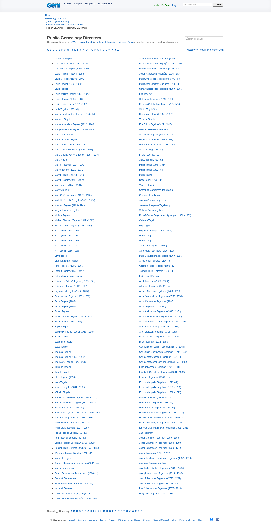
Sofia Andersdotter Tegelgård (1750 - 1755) (161, 89)
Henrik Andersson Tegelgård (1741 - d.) (159, 68)
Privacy (111, 520)
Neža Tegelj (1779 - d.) (150, 180)
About (72, 520)
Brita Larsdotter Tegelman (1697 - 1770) (159, 336)
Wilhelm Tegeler (63, 392)
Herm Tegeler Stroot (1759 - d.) (70, 438)
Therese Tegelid (147, 119)
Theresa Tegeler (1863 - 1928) (70, 357)
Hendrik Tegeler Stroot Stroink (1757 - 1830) (77, 448)
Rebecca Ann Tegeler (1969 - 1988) (72, 296)
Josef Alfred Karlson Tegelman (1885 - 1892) (161, 468)
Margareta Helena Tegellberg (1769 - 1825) (161, 256)
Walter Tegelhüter (148, 109)
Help (200, 520)
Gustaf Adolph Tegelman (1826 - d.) (157, 407)
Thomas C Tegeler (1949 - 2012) (71, 362)
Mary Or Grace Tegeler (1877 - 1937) (73, 195)
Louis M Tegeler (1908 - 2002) (70, 79)
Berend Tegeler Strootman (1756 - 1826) (75, 443)
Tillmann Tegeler (63, 367)
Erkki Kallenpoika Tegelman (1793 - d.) (158, 382)
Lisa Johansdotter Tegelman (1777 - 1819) (160, 488)
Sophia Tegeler (62, 326)
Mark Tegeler (61, 160)
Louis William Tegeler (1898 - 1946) (72, 94)
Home (67, 3)
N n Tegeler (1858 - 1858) (67, 230)
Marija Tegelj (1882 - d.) (151, 170)
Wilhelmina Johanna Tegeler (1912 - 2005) (76, 397)
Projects (90, 3)
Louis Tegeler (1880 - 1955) (68, 84)
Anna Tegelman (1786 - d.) (152, 306)
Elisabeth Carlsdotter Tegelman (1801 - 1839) (162, 372)
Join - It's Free (162, 5)
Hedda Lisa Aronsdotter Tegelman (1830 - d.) (161, 417)
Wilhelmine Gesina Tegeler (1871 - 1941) (75, 402)
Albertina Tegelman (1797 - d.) (154, 286)
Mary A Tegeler (62, 190)
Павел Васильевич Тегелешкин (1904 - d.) (76, 473)
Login (175, 5)
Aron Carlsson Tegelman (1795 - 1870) (158, 331)
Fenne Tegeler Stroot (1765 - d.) (71, 433)
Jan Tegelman (146, 433)
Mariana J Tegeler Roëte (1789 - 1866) (74, 417)
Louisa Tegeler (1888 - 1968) (69, 99)
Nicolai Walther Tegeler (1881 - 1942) (73, 225)
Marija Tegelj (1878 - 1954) (152, 164)
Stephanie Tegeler (64, 341)
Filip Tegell (144, 225)
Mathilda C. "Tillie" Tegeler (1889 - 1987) (75, 200)
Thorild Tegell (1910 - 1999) (153, 245)
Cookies (147, 520)
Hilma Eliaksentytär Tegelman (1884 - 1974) (161, 422)
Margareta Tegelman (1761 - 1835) (156, 493)
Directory (82, 520)
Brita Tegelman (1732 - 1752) (153, 341)
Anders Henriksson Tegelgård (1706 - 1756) (76, 498)
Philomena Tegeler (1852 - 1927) (71, 286)
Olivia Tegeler (61, 256)
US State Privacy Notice (129, 520)
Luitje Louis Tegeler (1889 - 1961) (71, 104)
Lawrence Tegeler (63, 58)
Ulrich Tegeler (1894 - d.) (67, 377)
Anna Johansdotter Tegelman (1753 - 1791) (161, 296)
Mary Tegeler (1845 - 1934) (68, 185)
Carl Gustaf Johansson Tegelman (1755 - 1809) (163, 362)
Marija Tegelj (145, 175)
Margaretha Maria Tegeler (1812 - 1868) (75, 124)
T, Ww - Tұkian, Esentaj (57, 21)
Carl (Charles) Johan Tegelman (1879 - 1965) (162, 347)
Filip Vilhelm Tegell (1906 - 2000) (155, 230)
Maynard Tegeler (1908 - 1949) (70, 205)
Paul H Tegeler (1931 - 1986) (69, 266)
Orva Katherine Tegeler (66, 260)
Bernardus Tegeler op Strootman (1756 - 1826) (78, 412)
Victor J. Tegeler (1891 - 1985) (70, 387)
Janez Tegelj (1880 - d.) (151, 160)
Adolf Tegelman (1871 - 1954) (154, 281)
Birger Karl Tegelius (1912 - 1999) (156, 139)
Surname (93, 520)
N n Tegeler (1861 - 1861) (67, 235)
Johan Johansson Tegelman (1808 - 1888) (160, 443)
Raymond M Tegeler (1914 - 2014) (72, 291)
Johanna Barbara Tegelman (153, 463)
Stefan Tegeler (62, 336)
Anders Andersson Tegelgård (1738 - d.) (75, 493)
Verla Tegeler (61, 382)
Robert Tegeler (62, 311)
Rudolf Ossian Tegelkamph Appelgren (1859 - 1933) (165, 215)
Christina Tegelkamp (149, 195)
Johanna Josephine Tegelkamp (154, 205)
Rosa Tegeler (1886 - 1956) (68, 321)
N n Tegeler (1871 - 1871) (67, 245)
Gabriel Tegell (146, 235)
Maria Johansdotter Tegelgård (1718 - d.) (159, 84)
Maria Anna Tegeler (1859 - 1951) (71, 144)
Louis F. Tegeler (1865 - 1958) (69, 73)
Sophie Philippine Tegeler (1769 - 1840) (74, 331)
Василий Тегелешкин (66, 478)
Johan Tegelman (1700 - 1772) (154, 453)
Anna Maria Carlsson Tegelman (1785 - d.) (160, 316)
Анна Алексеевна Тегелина (153, 129)
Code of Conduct (161, 520)
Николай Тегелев (63, 488)
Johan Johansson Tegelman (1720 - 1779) (160, 448)
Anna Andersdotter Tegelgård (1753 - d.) (159, 58)
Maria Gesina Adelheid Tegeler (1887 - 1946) (77, 154)
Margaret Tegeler (63, 119)
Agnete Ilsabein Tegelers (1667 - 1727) (74, 422)
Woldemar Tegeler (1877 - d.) (69, 407)
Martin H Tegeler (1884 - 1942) (70, 164)
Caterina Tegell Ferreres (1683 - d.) (156, 266)
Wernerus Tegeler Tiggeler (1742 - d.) (73, 453)
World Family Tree (187, 520)
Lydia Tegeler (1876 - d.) (67, 109)
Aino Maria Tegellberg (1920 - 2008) (157, 250)
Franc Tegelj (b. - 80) (149, 154)
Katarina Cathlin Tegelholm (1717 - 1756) (159, 104)
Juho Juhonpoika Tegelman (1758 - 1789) (160, 478)
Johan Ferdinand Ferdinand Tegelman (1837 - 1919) (165, 458)
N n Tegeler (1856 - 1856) (67, 240)
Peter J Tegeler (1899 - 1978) (69, 271)
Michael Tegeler (62, 215)
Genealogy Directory (55, 18)
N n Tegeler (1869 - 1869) (67, 250)
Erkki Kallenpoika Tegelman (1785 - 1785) (160, 387)
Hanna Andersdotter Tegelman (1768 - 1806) (161, 412)
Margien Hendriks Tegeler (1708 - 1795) (74, 129)
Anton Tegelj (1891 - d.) (151, 149)
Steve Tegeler (61, 347)
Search (218, 4)
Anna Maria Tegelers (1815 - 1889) (72, 428)
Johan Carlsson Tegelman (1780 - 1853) (159, 438)
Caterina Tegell (146, 220)
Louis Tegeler (61, 89)
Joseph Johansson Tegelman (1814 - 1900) (161, 473)
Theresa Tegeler (63, 352)
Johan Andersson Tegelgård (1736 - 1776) (160, 73)
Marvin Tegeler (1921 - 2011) (69, 170)
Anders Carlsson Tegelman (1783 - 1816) (159, 291)
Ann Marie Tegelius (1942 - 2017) (156, 134)
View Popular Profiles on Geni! (205, 50)
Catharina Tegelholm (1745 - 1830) (156, 99)
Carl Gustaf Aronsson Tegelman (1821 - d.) (160, 357)
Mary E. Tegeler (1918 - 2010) (69, 175)
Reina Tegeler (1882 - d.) (67, 301)
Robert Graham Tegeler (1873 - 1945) (73, 316)
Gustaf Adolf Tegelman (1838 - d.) (156, 402)
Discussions (105, 3)
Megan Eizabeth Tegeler (67, 210)
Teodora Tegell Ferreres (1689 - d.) (156, 271)
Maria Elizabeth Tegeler (66, 139)
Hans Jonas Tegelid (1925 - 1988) (156, 114)
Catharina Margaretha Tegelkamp (156, 190)
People (78, 3)
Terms (103, 520)
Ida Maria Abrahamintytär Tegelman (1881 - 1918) (164, 428)
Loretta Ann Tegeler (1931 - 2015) (71, 63)
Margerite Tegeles (63, 458)
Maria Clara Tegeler (64, 134)
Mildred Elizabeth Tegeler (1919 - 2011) (74, 220)
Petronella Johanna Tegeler (68, 276)
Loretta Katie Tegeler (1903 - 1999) (72, 68)
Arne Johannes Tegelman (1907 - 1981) (159, 326)
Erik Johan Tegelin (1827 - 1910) (155, 124)
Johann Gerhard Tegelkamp (153, 200)
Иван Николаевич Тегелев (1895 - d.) (74, 483)
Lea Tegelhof (145, 94)
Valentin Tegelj (146, 185)
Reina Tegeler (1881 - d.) (67, 306)
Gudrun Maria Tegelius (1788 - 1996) (157, 144)
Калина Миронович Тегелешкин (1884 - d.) (77, 463)
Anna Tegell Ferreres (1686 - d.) (155, 260)
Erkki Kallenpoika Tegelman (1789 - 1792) (160, 392)
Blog (174, 520)
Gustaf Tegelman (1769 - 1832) (155, 397)
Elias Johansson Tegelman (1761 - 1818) (159, 367)
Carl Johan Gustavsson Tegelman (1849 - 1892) (163, 352)
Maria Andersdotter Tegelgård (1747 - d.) (159, 79)
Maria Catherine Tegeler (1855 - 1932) (74, 149)
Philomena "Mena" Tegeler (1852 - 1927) (75, 281)
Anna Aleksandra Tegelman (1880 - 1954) (160, 311)
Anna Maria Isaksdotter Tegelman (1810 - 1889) (163, 321)
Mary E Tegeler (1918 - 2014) (69, 180)
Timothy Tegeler (63, 372)
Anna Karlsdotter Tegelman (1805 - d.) (158, 301)
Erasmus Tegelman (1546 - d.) (154, 377)
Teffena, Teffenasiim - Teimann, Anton (64, 24)
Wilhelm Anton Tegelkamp (152, 210)
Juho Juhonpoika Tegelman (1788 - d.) (158, 483)
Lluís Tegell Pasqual (149, 276)
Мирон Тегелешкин (65, 468)
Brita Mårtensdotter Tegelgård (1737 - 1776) (161, 63)
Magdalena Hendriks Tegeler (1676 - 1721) (76, 114)
